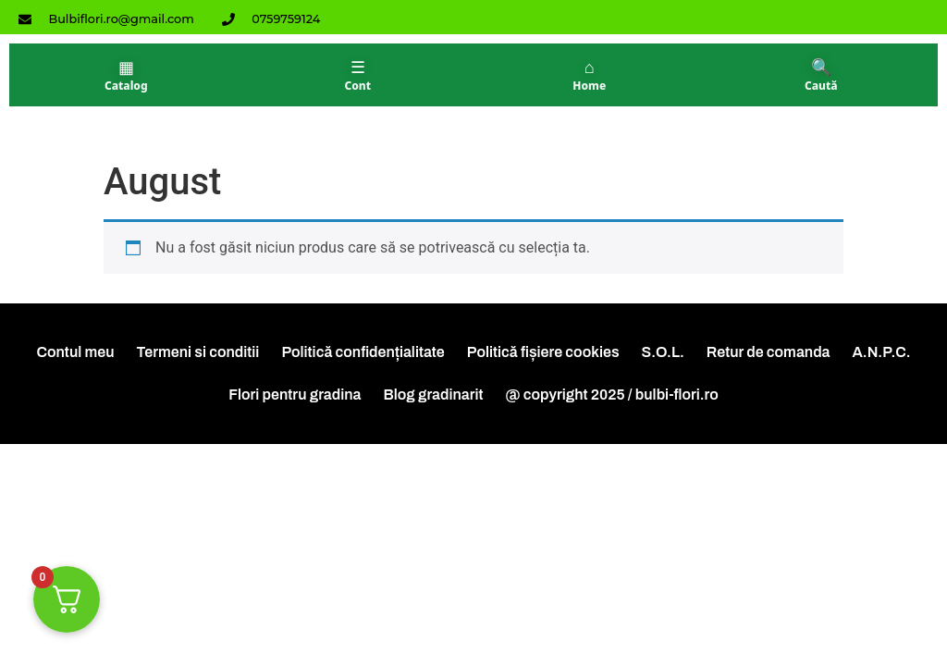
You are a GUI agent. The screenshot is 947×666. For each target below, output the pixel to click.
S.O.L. (663, 352)
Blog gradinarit (433, 394)
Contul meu (75, 352)
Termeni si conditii (198, 352)
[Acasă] (589, 75)
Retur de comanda (768, 352)
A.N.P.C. (882, 352)
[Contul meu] (358, 75)
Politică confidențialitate (362, 352)
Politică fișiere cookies (543, 352)
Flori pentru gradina (294, 394)
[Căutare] (821, 75)
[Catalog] (126, 75)
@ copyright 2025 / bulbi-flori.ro (612, 394)
